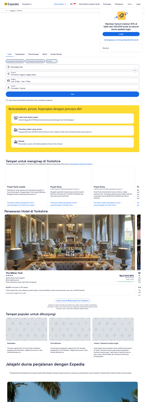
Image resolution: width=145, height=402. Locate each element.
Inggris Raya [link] (29, 11)
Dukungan (111, 4)
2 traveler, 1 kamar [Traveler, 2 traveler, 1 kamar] (113, 71)
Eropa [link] (22, 11)
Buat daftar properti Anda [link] (12, 362)
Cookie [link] (77, 358)
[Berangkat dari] (22, 70)
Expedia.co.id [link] (8, 11)
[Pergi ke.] (52, 70)
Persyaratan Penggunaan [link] (82, 362)
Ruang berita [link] (8, 369)
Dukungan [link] (113, 355)
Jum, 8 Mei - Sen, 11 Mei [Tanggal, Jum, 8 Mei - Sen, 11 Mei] (82, 71)
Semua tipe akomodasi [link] (47, 377)
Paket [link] (16, 11)
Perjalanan (123, 4)
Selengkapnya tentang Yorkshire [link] (80, 120)
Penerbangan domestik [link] (47, 369)
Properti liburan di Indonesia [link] (48, 362)
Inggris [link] (37, 11)
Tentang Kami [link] (8, 355)
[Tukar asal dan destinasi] (37, 70)
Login (138, 4)
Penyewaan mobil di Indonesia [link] (49, 373)
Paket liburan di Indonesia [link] (48, 366)
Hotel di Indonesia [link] (45, 358)
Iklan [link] (5, 373)
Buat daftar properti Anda (94, 4)
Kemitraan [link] (7, 366)
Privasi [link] (77, 355)
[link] (121, 48)
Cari (133, 70)
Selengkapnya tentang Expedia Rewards (121, 40)
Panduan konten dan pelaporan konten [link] (87, 366)
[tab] (48, 57)
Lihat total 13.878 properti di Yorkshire (72, 224)
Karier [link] (6, 358)
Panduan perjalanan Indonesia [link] (49, 355)
